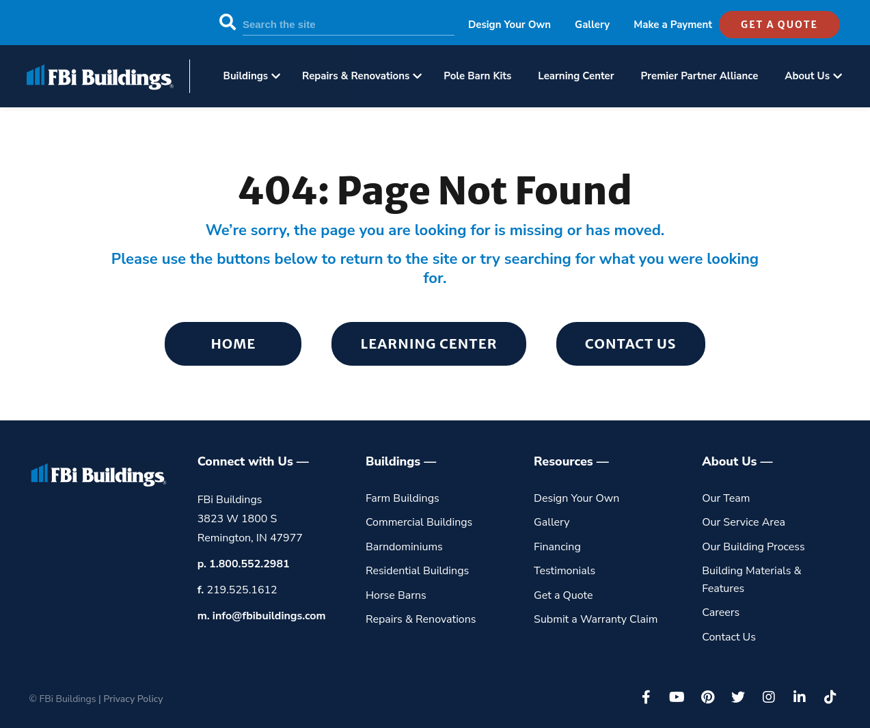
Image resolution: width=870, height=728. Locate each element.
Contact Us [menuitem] (631, 343)
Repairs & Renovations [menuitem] (355, 76)
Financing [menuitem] (557, 546)
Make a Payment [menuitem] (673, 24)
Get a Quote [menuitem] (563, 595)
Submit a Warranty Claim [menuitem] (595, 619)
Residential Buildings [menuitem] (417, 570)
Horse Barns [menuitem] (396, 595)
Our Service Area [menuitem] (743, 522)
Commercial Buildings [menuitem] (419, 522)
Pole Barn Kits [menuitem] (477, 76)
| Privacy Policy (130, 698)
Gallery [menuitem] (592, 24)
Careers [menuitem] (720, 612)
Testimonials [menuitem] (564, 570)
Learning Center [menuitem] (576, 76)
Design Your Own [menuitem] (509, 24)
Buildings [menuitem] (246, 76)
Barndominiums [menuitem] (404, 546)
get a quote (779, 24)
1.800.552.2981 (249, 563)
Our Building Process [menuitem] (753, 546)
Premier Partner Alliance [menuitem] (700, 76)
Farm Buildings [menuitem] (402, 498)
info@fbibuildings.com (269, 615)
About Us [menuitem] (807, 76)
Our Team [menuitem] (726, 498)
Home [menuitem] (233, 343)
